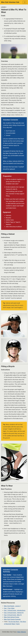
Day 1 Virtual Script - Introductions (14, 610)
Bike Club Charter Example (12, 619)
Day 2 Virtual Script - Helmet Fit (13, 613)
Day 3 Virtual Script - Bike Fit (13, 615)
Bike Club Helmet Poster (11, 617)
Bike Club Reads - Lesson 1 (12, 606)
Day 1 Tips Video (9, 608)
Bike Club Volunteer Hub (10, 2)
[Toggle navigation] (25, 2)
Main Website (21, 632)
